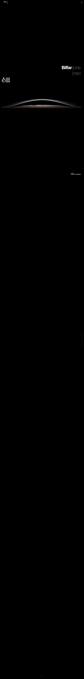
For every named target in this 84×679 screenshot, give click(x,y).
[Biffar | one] (5, 3)
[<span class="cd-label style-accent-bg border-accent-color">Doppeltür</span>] (82, 342)
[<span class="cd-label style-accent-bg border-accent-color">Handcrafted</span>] (82, 347)
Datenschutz (45, 665)
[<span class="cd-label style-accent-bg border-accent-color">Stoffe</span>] (82, 341)
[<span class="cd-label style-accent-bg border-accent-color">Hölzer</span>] (82, 339)
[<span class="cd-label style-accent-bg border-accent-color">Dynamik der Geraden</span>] (82, 345)
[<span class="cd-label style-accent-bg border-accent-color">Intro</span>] (82, 332)
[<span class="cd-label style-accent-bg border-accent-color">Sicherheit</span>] (82, 344)
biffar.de (13, 669)
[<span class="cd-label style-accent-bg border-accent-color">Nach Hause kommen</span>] (82, 334)
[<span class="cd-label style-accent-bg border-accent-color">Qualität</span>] (82, 337)
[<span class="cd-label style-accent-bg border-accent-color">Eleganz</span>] (82, 335)
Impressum (45, 663)
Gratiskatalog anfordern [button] (62, 640)
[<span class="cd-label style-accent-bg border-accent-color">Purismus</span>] (82, 338)
